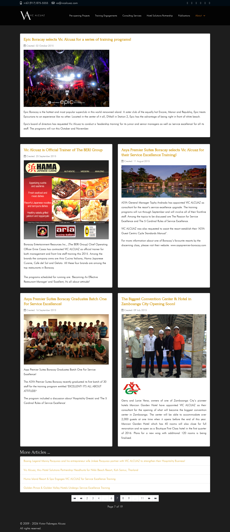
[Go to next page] (149, 498)
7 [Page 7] (117, 498)
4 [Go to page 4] (99, 498)
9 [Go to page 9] (129, 498)
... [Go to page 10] (135, 498)
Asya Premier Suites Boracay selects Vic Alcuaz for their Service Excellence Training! (162, 152)
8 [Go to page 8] (123, 498)
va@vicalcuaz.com (67, 3)
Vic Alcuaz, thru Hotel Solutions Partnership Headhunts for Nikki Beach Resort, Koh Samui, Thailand (81, 470)
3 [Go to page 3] (93, 498)
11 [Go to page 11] (142, 498)
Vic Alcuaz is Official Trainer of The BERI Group (63, 150)
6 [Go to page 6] (111, 498)
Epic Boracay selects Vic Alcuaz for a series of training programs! (77, 39)
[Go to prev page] (81, 498)
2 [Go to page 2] (87, 498)
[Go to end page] (155, 498)
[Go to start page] (74, 498)
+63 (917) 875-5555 (35, 3)
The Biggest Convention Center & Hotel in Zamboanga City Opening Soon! (156, 301)
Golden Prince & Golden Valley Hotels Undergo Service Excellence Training (67, 487)
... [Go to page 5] (105, 498)
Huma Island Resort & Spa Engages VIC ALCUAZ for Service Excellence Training (70, 479)
